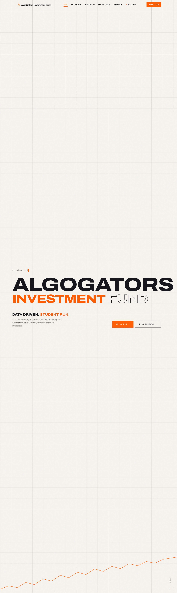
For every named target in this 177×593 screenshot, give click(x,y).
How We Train (104, 4)
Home (66, 4)
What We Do (90, 4)
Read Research (148, 327)
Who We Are (76, 4)
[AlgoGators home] (34, 4)
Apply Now (154, 4)
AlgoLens (132, 4)
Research (118, 4)
